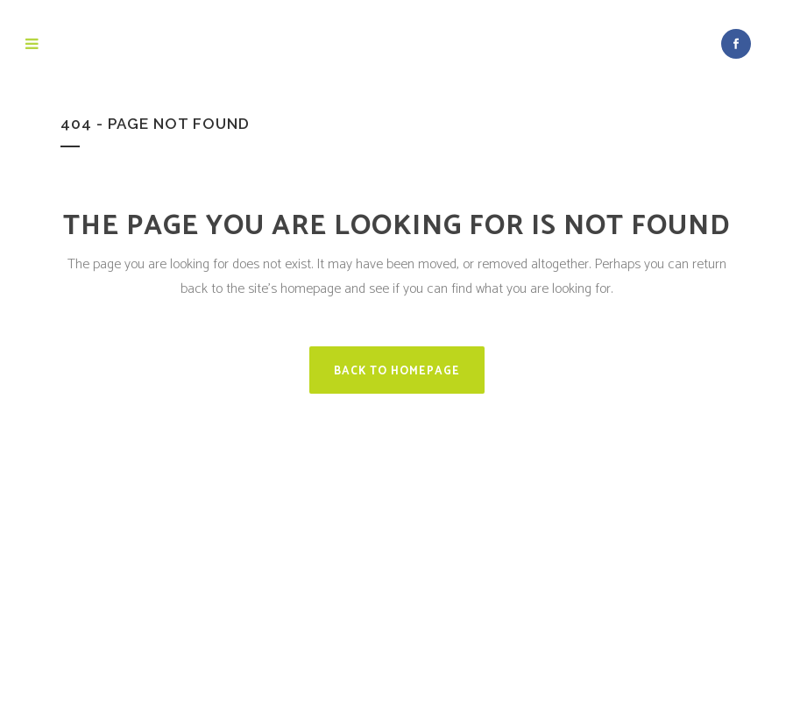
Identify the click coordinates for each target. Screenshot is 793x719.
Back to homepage (397, 371)
